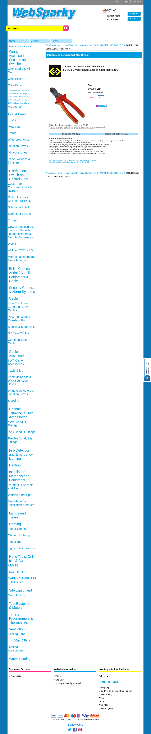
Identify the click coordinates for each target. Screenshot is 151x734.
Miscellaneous (17, 595)
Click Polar (15, 78)
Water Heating (20, 659)
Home (12, 40)
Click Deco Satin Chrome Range (18, 100)
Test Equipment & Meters (20, 606)
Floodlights (15, 541)
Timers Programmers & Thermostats (21, 618)
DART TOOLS (17, 572)
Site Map (59, 680)
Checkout (134, 19)
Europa (12, 220)
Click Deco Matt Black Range (17, 94)
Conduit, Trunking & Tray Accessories (21, 413)
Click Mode (15, 107)
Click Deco (15, 85)
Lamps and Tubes (17, 515)
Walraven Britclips (19, 495)
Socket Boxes (17, 113)
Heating (15, 465)
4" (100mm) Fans (19, 640)
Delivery (35, 40)
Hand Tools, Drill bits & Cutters (21, 559)
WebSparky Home (54, 45)
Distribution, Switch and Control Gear (18, 175)
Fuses (12, 120)
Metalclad (14, 126)
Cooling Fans (16, 634)
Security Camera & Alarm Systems (22, 290)
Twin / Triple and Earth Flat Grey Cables (18, 307)
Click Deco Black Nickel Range (18, 97)
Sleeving (13, 400)
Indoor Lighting (17, 528)
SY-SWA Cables (18, 333)
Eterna (12, 133)
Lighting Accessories (21, 548)
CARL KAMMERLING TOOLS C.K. (110, 45)
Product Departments (20, 46)
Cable (13, 298)
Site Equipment (20, 590)
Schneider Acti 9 (18, 207)
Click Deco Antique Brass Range (18, 90)
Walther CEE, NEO (20, 250)
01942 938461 (108, 682)
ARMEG (13, 565)
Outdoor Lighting (19, 535)
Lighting (15, 524)
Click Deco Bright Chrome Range (18, 103)
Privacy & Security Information (69, 683)
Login (126, 2)
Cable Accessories (18, 354)
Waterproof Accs (18, 139)
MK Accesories (17, 152)
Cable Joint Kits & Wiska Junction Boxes (19, 380)
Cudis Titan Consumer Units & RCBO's (20, 187)
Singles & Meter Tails (21, 326)
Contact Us (137, 2)
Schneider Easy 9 (19, 213)
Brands (56, 40)
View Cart (134, 14)
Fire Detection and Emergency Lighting (21, 454)
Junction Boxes (18, 146)
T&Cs (117, 2)
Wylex (12, 243)
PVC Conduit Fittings (21, 432)
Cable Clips (15, 370)
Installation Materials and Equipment (19, 476)
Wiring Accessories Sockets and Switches (18, 58)
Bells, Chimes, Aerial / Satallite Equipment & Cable (21, 275)
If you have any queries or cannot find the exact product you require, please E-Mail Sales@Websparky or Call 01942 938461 (73, 161)
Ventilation (17, 629)
